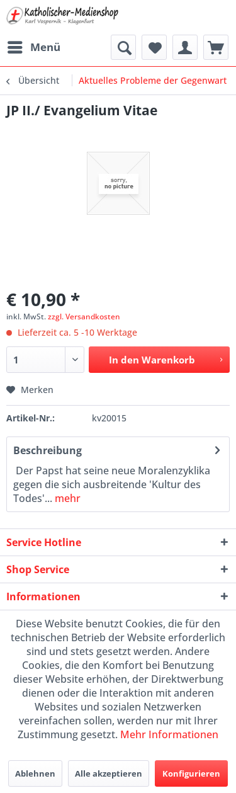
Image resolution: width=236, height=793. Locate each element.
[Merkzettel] (154, 47)
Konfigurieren (191, 773)
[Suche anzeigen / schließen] (123, 47)
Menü (34, 45)
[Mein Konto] (185, 47)
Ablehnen (35, 773)
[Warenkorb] (215, 47)
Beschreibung (47, 450)
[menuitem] (33, 47)
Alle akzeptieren (108, 773)
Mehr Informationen (169, 734)
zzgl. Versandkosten (84, 316)
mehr (66, 498)
